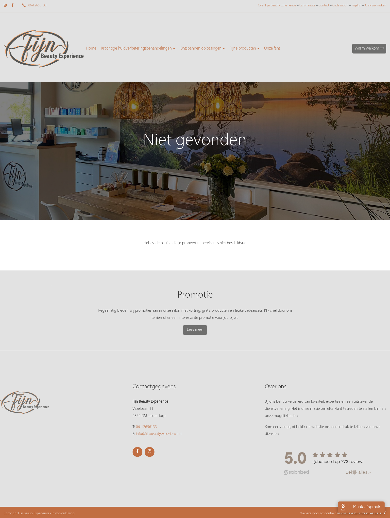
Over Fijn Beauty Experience (277, 5)
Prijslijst (356, 5)
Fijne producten (244, 49)
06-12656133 (32, 5)
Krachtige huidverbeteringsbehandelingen (138, 49)
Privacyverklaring (63, 513)
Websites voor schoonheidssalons (343, 513)
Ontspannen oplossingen (202, 49)
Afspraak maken (375, 5)
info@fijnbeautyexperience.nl (159, 434)
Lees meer (195, 330)
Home (91, 48)
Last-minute (307, 5)
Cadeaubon (340, 5)
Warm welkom (369, 48)
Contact (324, 5)
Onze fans (272, 48)
